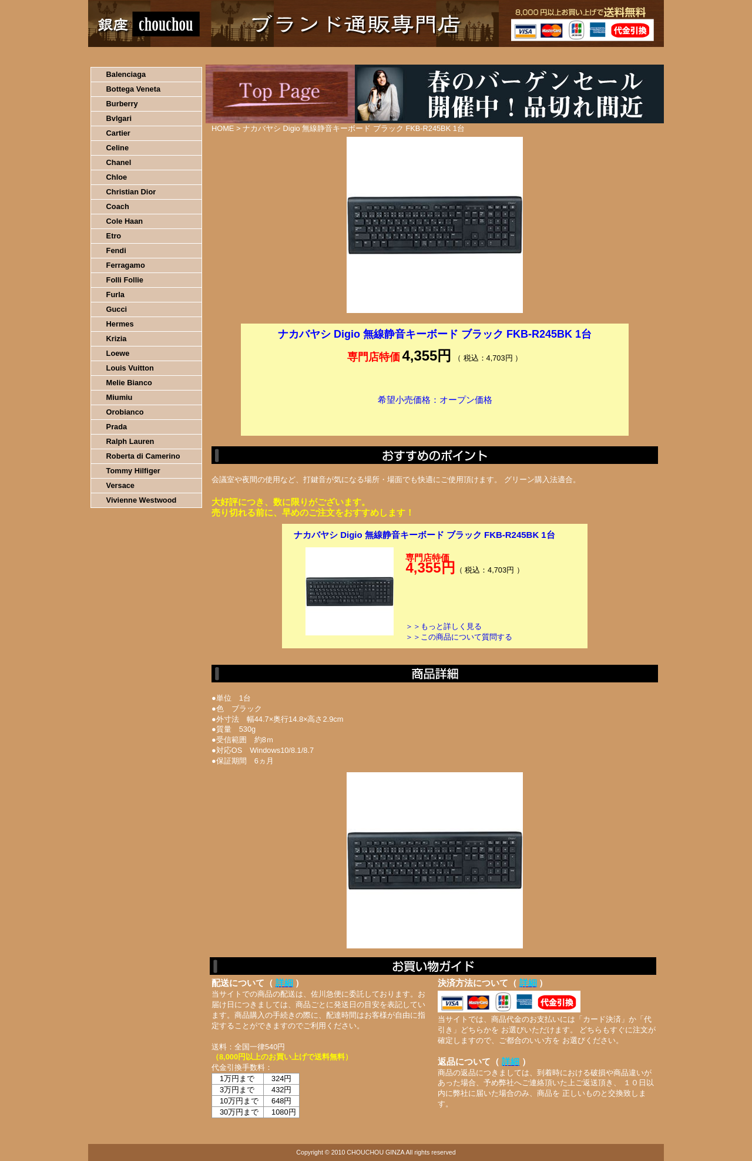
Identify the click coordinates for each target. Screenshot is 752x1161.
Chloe (116, 177)
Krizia (116, 338)
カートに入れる (435, 417)
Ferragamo (125, 265)
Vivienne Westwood (141, 500)
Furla (115, 294)
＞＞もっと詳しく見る (443, 626)
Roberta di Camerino (143, 456)
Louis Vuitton (130, 368)
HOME (139, 56)
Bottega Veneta (133, 89)
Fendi (116, 250)
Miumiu (119, 397)
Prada (116, 426)
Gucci (116, 309)
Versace (120, 485)
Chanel (119, 162)
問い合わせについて (523, 56)
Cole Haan (124, 221)
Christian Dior (131, 191)
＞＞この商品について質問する (458, 636)
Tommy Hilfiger (133, 470)
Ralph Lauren (130, 441)
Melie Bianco (129, 382)
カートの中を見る (602, 56)
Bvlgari (119, 118)
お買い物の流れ (210, 56)
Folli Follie (124, 279)
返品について (445, 56)
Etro (114, 235)
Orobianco (125, 412)
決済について (291, 56)
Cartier (118, 133)
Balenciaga (126, 74)
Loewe (118, 353)
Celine (117, 147)
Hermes (120, 323)
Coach (117, 206)
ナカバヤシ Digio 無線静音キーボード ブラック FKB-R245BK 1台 (424, 535)
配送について (368, 56)
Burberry (122, 103)
